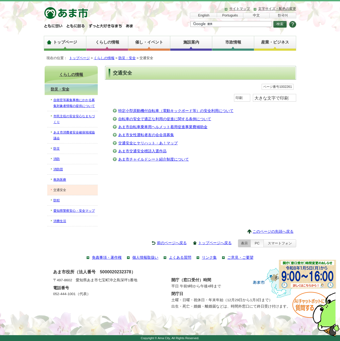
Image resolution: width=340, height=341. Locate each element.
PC (257, 243)
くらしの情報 (107, 42)
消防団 (58, 169)
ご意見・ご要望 (240, 258)
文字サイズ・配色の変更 (277, 9)
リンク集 (209, 258)
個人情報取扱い (145, 258)
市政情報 (233, 42)
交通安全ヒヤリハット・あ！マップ (148, 143)
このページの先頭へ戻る (273, 232)
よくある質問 (180, 258)
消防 (56, 159)
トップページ (65, 42)
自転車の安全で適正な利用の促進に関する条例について (164, 119)
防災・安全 (127, 58)
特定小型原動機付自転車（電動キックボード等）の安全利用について (175, 111)
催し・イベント (149, 42)
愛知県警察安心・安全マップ (74, 211)
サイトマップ (239, 9)
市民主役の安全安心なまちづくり (74, 119)
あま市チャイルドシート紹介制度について (153, 159)
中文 (256, 15)
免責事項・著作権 (107, 258)
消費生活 (59, 221)
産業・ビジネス (275, 42)
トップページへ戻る (215, 243)
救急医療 (59, 180)
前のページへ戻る (172, 243)
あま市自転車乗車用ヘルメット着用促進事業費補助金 (162, 127)
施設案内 (191, 42)
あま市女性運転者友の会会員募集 (146, 135)
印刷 (239, 98)
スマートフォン (280, 243)
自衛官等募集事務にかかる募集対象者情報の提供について (74, 103)
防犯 (56, 200)
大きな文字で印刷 (271, 98)
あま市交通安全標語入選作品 (142, 151)
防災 (56, 148)
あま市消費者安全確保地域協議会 (74, 135)
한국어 (283, 15)
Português (230, 15)
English (203, 15)
